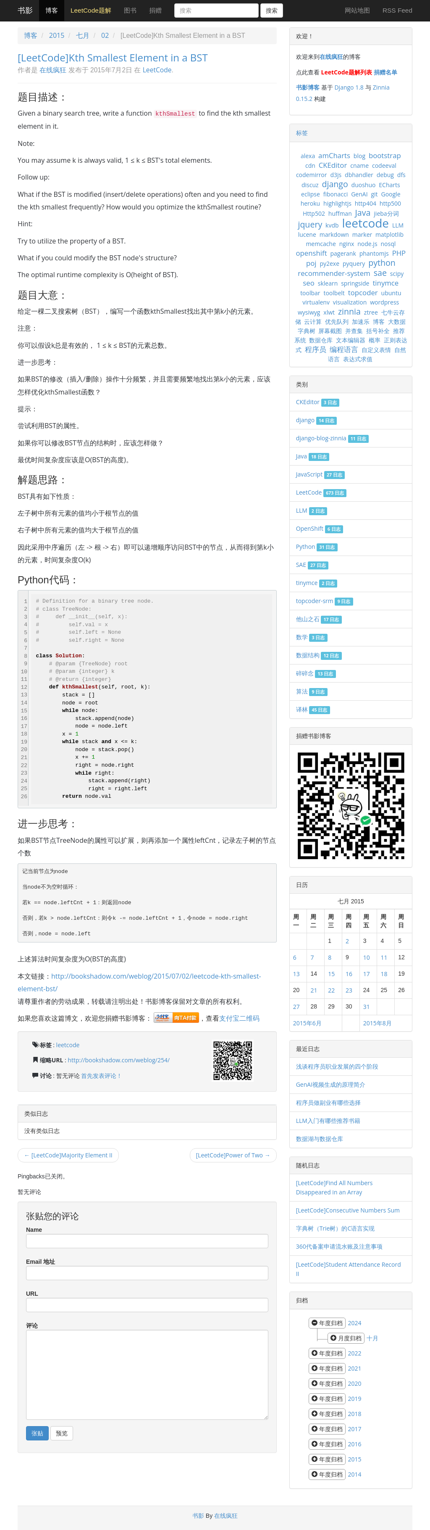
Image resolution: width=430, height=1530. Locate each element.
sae (380, 272)
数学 (312, 637)
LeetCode (157, 69)
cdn (310, 165)
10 (366, 957)
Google (390, 194)
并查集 (354, 331)
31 (366, 1007)
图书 (130, 10)
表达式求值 (357, 359)
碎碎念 (316, 673)
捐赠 (155, 10)
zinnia (349, 311)
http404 (365, 203)
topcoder (363, 292)
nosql (388, 244)
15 (331, 974)
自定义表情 (376, 350)
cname (359, 165)
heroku (310, 203)
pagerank (343, 253)
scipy (397, 274)
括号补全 (378, 331)
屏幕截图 (330, 331)
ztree (371, 312)
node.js (367, 244)
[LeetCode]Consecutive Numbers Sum (348, 1210)
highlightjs (337, 203)
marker (362, 234)
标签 (302, 133)
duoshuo (363, 185)
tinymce (385, 283)
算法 (312, 691)
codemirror (311, 175)
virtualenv (316, 302)
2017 (354, 1429)
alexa (308, 156)
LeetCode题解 (91, 10)
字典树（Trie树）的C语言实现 (335, 1228)
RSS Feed (397, 10)
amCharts (334, 155)
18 (383, 974)
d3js (335, 175)
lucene (307, 234)
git (374, 194)
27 (296, 1007)
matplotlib (389, 234)
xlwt (329, 312)
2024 (354, 1323)
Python (317, 547)
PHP (399, 253)
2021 (354, 1368)
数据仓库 (321, 340)
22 (331, 990)
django (335, 184)
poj (311, 263)
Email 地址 (40, 1261)
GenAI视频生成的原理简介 (330, 1084)
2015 (57, 35)
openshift (311, 253)
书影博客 (308, 87)
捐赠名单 (385, 72)
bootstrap (385, 155)
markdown (334, 234)
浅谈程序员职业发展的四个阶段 (337, 1066)
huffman (340, 213)
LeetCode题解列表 (346, 72)
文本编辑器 (350, 340)
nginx (346, 244)
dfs (401, 175)
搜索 (272, 10)
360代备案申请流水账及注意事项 (339, 1246)
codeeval (384, 165)
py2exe (329, 263)
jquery (310, 224)
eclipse (310, 194)
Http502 (314, 213)
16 (349, 974)
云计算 (313, 322)
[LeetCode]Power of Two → (233, 1155)
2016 (354, 1444)
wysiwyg (309, 312)
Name (34, 1229)
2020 (354, 1383)
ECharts (389, 185)
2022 (354, 1353)
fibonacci (335, 194)
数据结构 (319, 655)
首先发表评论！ (101, 1076)
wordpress (384, 302)
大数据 (397, 322)
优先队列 (337, 322)
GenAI (359, 194)
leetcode (68, 1045)
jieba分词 (386, 213)
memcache (321, 244)
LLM (398, 225)
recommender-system (334, 273)
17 (366, 974)
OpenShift (319, 528)
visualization (350, 302)
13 (296, 974)
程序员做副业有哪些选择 (328, 1102)
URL (32, 1293)
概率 (374, 340)
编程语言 (344, 349)
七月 (82, 35)
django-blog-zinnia (332, 438)
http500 (390, 203)
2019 (354, 1399)
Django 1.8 (348, 87)
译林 (313, 709)
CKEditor (333, 165)
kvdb (331, 225)
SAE (312, 565)
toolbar (310, 293)
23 (349, 990)
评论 (32, 1325)
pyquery (354, 263)
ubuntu (391, 293)
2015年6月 (307, 1023)
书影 (25, 10)
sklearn (328, 283)
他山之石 (319, 619)
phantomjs (374, 253)
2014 (354, 1474)
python (382, 262)
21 (313, 990)
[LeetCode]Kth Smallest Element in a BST (113, 57)
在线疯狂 (52, 69)
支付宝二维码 (239, 1017)
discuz (310, 185)
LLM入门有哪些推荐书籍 (328, 1121)
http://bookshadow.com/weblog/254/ (119, 1060)
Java (363, 212)
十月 (372, 1338)
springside (355, 283)
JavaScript (320, 474)
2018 (354, 1414)
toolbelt (333, 293)
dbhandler (359, 175)
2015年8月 (377, 1023)
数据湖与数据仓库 (319, 1139)
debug (385, 175)
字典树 (306, 331)
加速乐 (361, 322)
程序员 (315, 349)
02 (105, 35)
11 (383, 957)
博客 (51, 10)
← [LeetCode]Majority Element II (68, 1155)
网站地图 (357, 10)
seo (309, 283)
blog (359, 156)
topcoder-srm (324, 601)
